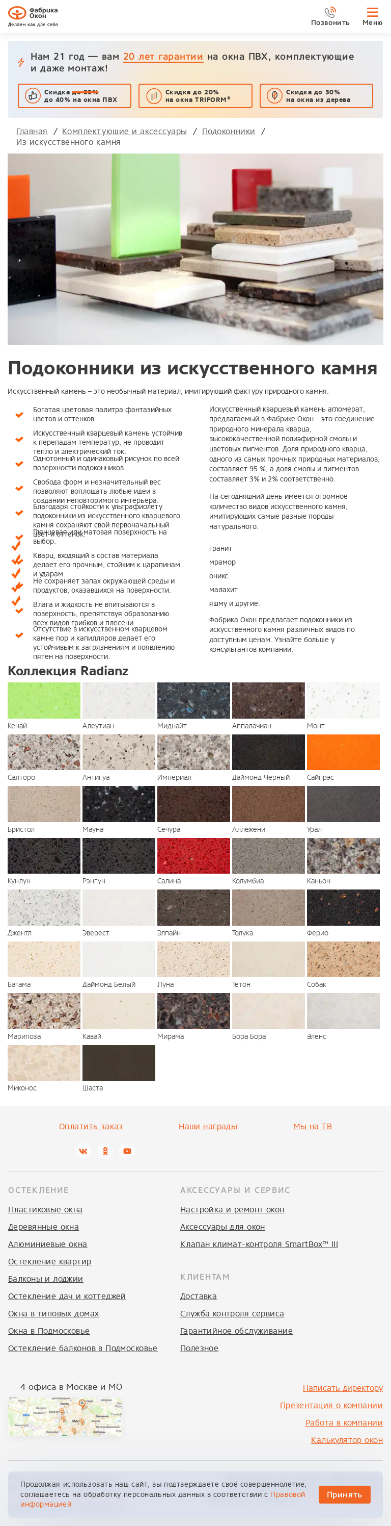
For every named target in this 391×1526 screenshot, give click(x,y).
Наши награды (208, 1126)
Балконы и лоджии (45, 1279)
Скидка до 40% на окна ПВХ (80, 96)
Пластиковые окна (45, 1209)
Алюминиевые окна (48, 1244)
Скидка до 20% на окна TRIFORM (198, 96)
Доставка (198, 1296)
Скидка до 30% (318, 96)
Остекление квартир (50, 1261)
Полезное (199, 1348)
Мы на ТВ (312, 1126)
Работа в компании (344, 1422)
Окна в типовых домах (53, 1313)
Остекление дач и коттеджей (67, 1296)
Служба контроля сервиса (232, 1313)
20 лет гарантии (163, 56)
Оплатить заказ (91, 1126)
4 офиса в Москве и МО (71, 1387)
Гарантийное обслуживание (236, 1331)
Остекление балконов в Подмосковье (83, 1348)
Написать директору (343, 1388)
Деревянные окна (43, 1227)
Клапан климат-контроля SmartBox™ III (259, 1244)
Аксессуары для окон (222, 1227)
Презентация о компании (331, 1405)
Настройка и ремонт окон (232, 1209)
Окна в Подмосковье (49, 1331)
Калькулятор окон (347, 1440)
